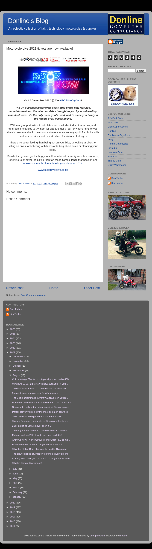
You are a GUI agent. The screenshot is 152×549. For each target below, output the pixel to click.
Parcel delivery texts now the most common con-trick (40, 412)
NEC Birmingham (70, 100)
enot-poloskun (97, 535)
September (19, 370)
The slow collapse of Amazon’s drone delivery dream (40, 453)
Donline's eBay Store (119, 135)
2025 (13, 333)
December (18, 356)
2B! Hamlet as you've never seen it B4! (32, 426)
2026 (13, 329)
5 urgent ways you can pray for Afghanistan (35, 393)
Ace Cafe (113, 122)
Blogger (123, 535)
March (16, 487)
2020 (13, 502)
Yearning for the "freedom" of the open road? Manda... (40, 430)
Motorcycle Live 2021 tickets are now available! (37, 435)
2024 (13, 338)
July (15, 469)
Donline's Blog (28, 20)
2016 (13, 521)
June (16, 473)
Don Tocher (117, 178)
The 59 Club (114, 160)
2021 (13, 352)
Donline (112, 131)
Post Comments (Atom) (33, 295)
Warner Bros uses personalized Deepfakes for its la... (40, 421)
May (15, 478)
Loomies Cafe (115, 152)
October (17, 365)
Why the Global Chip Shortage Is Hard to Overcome (39, 449)
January (17, 497)
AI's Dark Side (115, 118)
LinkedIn (112, 148)
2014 (13, 526)
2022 (13, 347)
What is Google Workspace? (27, 463)
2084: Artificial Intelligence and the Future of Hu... (38, 416)
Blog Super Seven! (118, 126)
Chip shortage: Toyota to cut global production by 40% (40, 379)
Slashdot (112, 156)
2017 (13, 516)
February (18, 492)
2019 (13, 507)
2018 (13, 512)
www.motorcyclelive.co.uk (53, 169)
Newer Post (15, 288)
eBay (110, 139)
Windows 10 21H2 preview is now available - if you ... (40, 384)
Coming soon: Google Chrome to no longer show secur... (42, 458)
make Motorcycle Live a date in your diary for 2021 (52, 163)
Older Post (92, 288)
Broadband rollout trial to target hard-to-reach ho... (38, 444)
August (17, 375)
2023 (13, 343)
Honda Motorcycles (118, 143)
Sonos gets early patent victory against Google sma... (40, 407)
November (18, 361)
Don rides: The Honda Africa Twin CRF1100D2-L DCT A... (42, 402)
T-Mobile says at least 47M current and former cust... (40, 388)
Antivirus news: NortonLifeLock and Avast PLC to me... (41, 439)
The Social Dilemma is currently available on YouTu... (40, 398)
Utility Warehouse (117, 165)
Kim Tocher (117, 183)
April (15, 483)
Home (53, 288)
